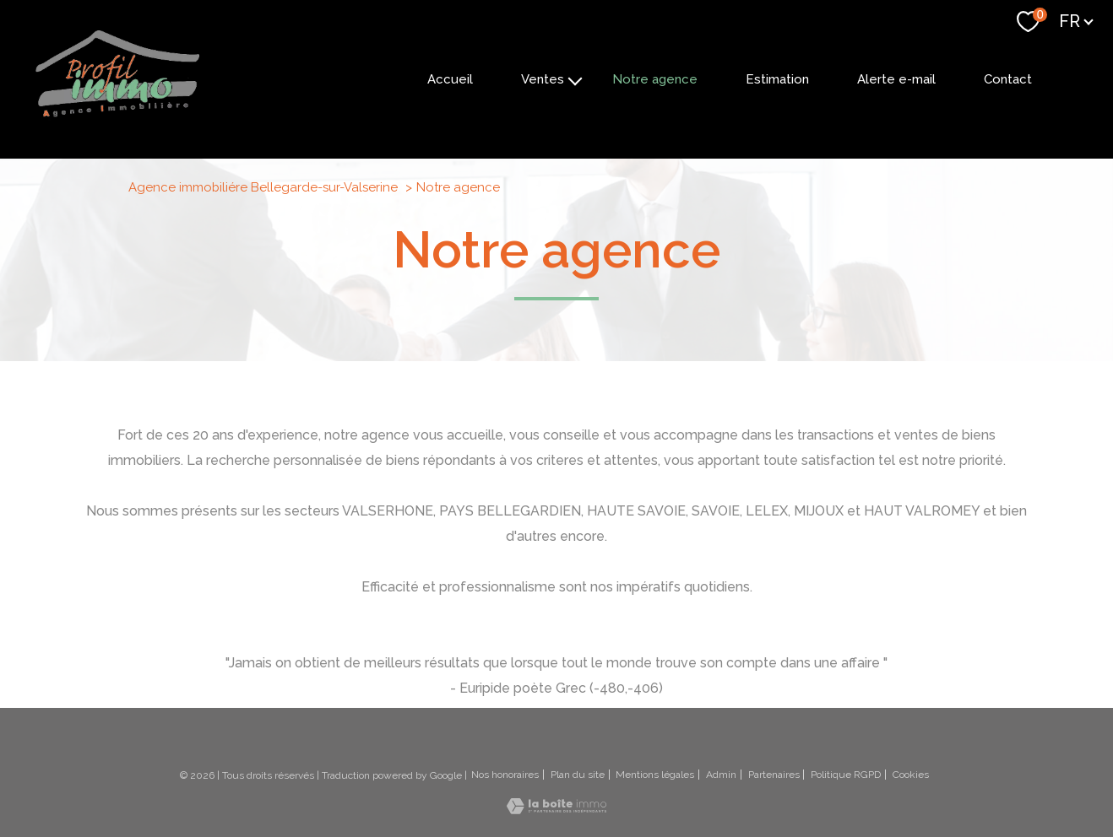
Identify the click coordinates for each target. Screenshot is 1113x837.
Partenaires (774, 774)
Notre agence (655, 79)
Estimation (777, 79)
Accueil (450, 79)
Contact (1008, 79)
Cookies (911, 775)
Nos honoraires (505, 774)
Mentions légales (655, 774)
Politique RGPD (846, 774)
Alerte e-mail (896, 79)
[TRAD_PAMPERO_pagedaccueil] (117, 115)
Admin (721, 774)
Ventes (542, 79)
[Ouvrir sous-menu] (575, 79)
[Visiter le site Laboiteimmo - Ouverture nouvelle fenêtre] (556, 809)
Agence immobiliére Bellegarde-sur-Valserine (263, 187)
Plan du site (578, 774)
